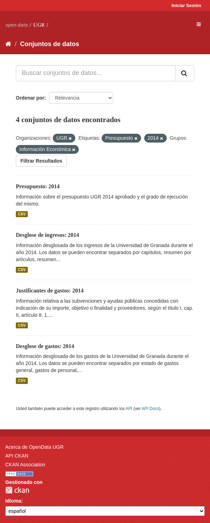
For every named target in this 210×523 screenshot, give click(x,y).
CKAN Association (25, 464)
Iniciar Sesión (186, 5)
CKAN (17, 490)
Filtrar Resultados (41, 161)
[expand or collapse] (199, 24)
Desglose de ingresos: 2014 (47, 235)
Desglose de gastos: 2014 (45, 346)
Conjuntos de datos (49, 44)
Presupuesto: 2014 (38, 186)
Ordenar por (30, 98)
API (129, 408)
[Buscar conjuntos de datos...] (96, 73)
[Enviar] (184, 73)
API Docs (150, 408)
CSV (22, 214)
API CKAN (16, 456)
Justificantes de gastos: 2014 (49, 291)
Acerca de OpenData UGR (34, 447)
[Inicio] (8, 44)
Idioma (13, 501)
